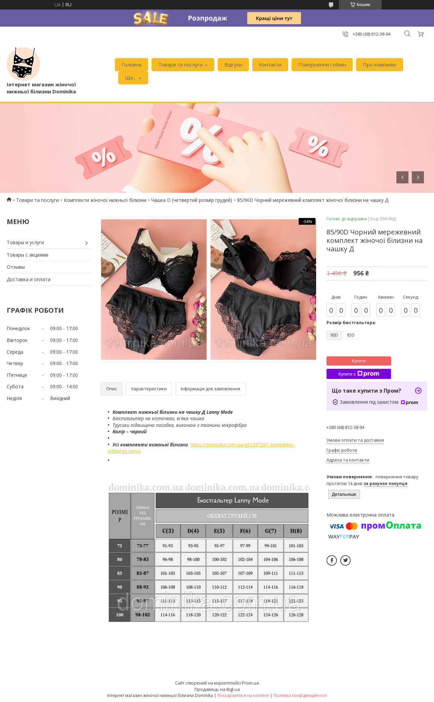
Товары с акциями (27, 255)
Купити (359, 360)
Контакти (270, 64)
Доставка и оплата (28, 279)
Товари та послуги (180, 64)
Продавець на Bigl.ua (217, 689)
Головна (131, 64)
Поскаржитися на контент (243, 695)
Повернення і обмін (322, 64)
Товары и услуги (25, 242)
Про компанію (379, 64)
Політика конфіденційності (300, 695)
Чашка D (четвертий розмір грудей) (191, 200)
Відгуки (233, 64)
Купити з (358, 374)
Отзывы (16, 267)
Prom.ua (250, 683)
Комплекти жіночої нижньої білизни (105, 200)
